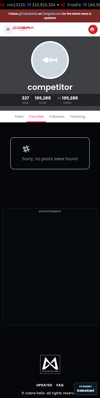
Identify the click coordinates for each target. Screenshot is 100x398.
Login (92, 29)
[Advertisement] (49, 275)
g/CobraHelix (28, 14)
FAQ (60, 385)
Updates (44, 385)
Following (77, 116)
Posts (19, 116)
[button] (8, 29)
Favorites (36, 116)
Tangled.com (52, 14)
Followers (56, 116)
